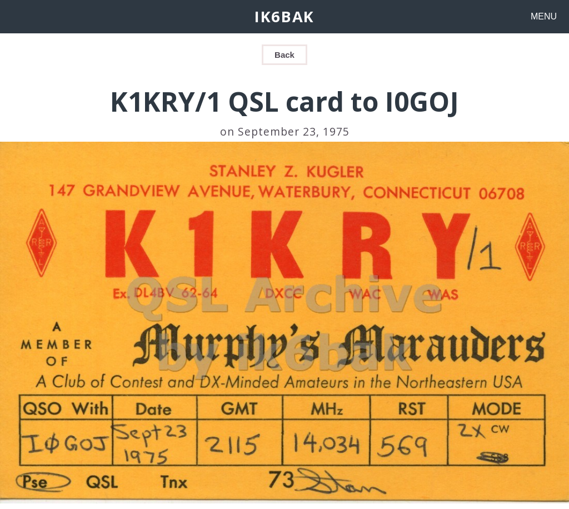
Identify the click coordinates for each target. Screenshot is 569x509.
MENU (544, 16)
